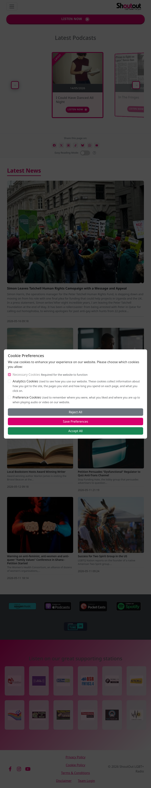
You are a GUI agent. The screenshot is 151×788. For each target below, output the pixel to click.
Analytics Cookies (25, 381)
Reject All (75, 412)
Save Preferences (75, 421)
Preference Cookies (27, 397)
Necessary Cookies (26, 374)
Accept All (75, 431)
